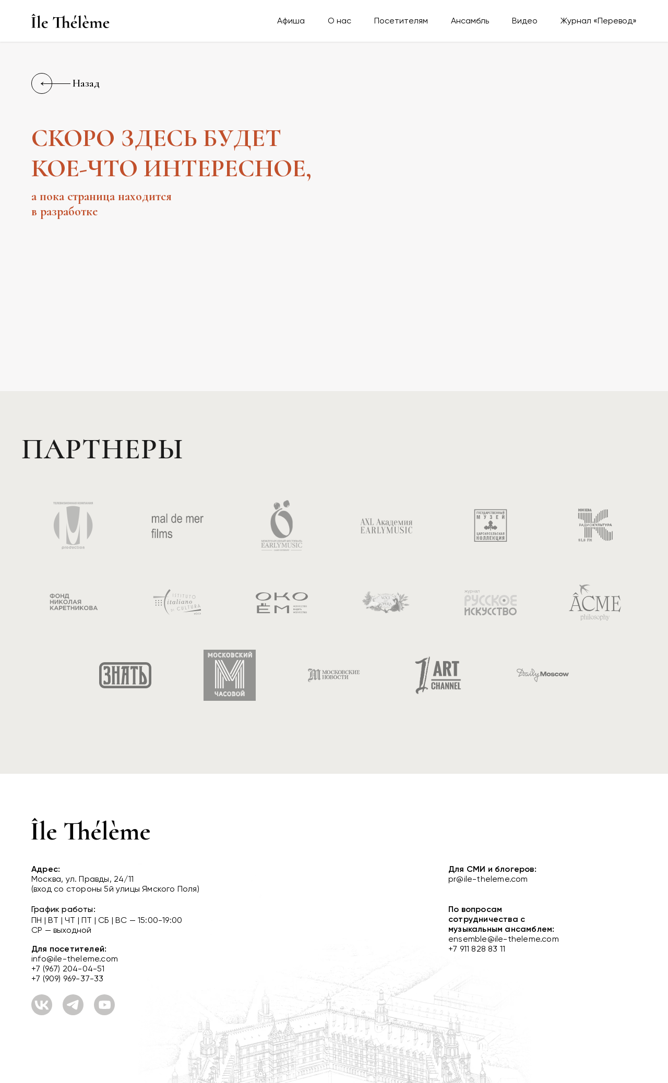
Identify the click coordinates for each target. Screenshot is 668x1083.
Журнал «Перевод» (598, 21)
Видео (525, 21)
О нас (339, 21)
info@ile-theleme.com (74, 959)
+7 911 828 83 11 (476, 949)
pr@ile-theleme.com (488, 879)
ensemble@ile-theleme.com (503, 939)
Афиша (291, 21)
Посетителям (401, 21)
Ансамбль (470, 21)
